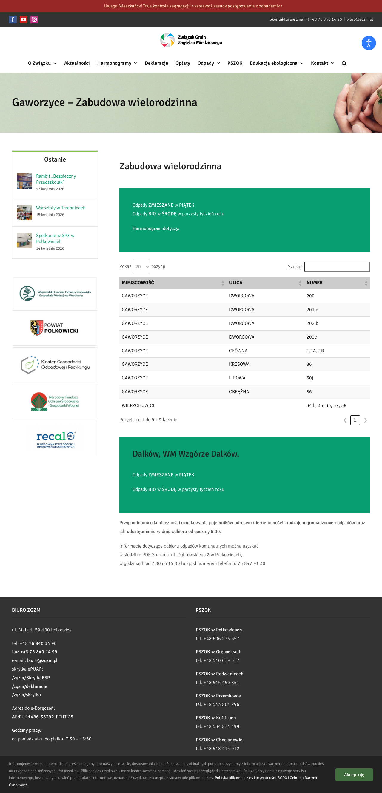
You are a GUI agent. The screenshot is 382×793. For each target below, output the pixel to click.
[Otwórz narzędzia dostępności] (369, 43)
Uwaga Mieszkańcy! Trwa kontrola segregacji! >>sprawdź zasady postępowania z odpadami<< (193, 6)
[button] (344, 63)
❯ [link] (365, 419)
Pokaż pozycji (142, 266)
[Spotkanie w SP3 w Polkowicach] (24, 237)
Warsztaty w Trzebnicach (61, 208)
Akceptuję (354, 774)
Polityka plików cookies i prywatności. (246, 777)
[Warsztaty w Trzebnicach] (24, 209)
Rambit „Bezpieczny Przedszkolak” (56, 179)
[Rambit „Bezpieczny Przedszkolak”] (24, 177)
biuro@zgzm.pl (359, 19)
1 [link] (355, 419)
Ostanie (55, 159)
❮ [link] (345, 419)
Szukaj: (295, 267)
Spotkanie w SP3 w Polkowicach (55, 239)
